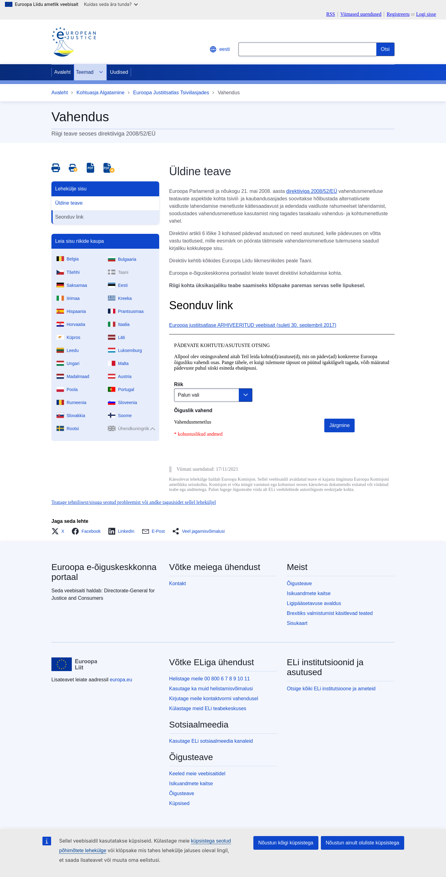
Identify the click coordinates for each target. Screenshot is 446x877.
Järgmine (339, 425)
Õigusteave (299, 583)
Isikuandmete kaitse (308, 593)
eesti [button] (219, 49)
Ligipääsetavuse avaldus (314, 603)
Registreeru (398, 14)
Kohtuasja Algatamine (101, 92)
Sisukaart (297, 623)
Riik (178, 384)
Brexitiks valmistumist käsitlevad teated (330, 613)
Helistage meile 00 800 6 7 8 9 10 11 (209, 678)
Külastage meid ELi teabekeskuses (207, 708)
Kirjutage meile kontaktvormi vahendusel (213, 698)
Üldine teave (69, 203)
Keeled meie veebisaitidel (197, 773)
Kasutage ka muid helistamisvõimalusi (211, 688)
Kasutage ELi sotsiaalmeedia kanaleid (211, 741)
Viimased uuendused (361, 14)
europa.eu (121, 679)
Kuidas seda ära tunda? (111, 4)
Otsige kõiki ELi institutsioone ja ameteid (331, 688)
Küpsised (179, 803)
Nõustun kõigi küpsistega (285, 842)
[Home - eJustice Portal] (73, 42)
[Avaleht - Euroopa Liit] (74, 664)
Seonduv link (69, 217)
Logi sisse (426, 14)
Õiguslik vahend (193, 410)
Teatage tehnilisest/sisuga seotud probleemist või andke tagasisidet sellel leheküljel (133, 502)
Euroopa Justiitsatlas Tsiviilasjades (171, 92)
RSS (330, 14)
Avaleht (62, 72)
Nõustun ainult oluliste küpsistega (362, 842)
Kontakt (177, 583)
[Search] (385, 49)
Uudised (119, 72)
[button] (59, 531)
